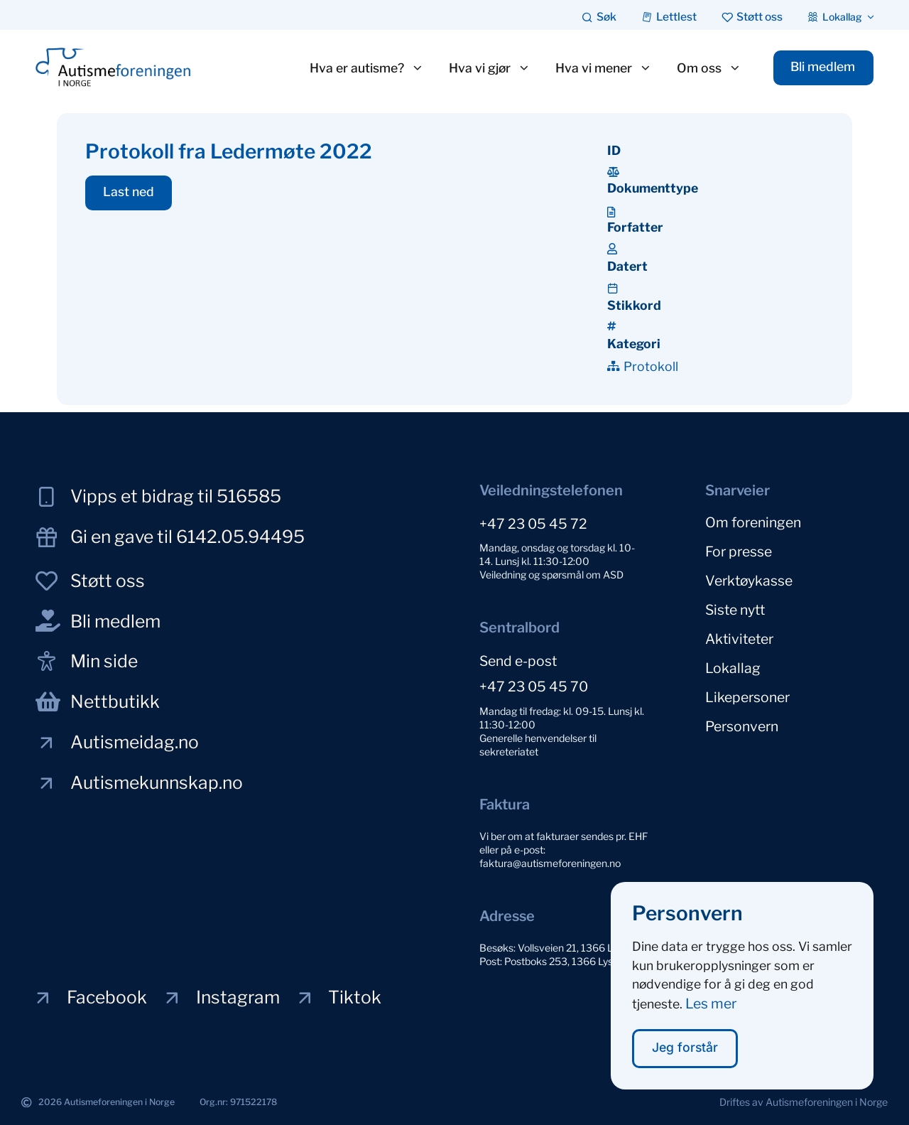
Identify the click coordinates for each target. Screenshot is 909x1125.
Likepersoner (747, 697)
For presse (738, 551)
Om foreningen (753, 522)
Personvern (741, 726)
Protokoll (651, 366)
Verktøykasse (749, 580)
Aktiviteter (739, 638)
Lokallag (733, 668)
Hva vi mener (603, 68)
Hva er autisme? (366, 68)
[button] (129, 193)
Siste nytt (735, 609)
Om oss (708, 68)
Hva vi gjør (489, 68)
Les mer (710, 1014)
